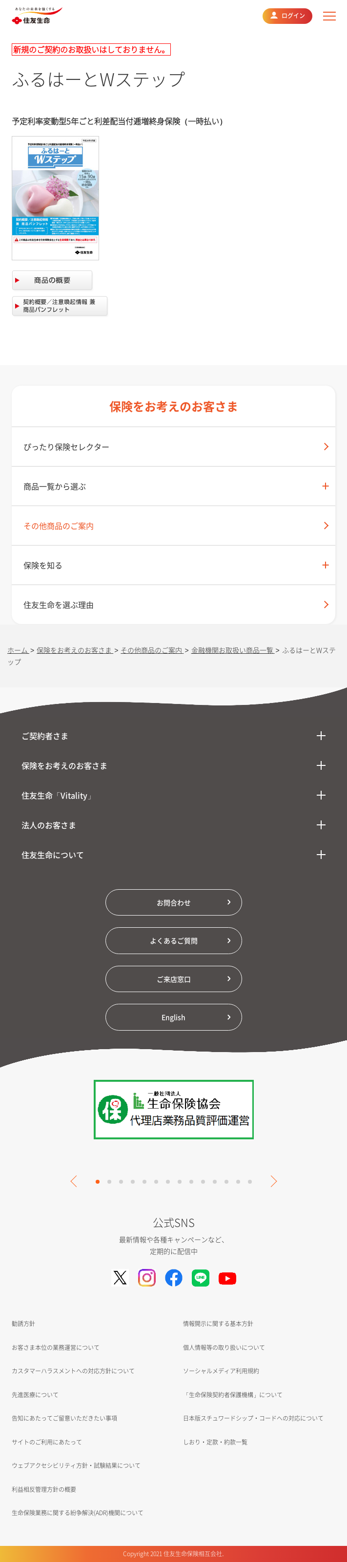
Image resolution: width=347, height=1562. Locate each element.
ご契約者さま (44, 736)
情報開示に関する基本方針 (218, 1323)
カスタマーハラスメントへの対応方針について (73, 1371)
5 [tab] (144, 1182)
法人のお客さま (48, 825)
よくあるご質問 (174, 940)
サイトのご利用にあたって (47, 1442)
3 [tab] (121, 1182)
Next (271, 1181)
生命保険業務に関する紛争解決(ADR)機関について (77, 1512)
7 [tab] (168, 1182)
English (173, 1017)
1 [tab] (98, 1182)
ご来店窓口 (174, 979)
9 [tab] (191, 1182)
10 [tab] (203, 1182)
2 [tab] (109, 1182)
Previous (76, 1181)
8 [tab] (180, 1182)
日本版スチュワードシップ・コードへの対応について (253, 1418)
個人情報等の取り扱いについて (224, 1347)
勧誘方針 (23, 1323)
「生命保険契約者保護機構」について (233, 1394)
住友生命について (52, 854)
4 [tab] (133, 1182)
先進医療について (35, 1394)
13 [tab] (238, 1182)
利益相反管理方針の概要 (44, 1489)
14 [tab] (250, 1182)
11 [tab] (215, 1182)
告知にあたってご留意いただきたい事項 (64, 1418)
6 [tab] (156, 1182)
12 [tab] (226, 1182)
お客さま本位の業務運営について (56, 1347)
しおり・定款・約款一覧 (215, 1442)
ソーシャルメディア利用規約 (221, 1371)
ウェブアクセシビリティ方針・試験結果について (76, 1465)
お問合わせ (174, 902)
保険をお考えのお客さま (64, 765)
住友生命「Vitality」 (58, 795)
